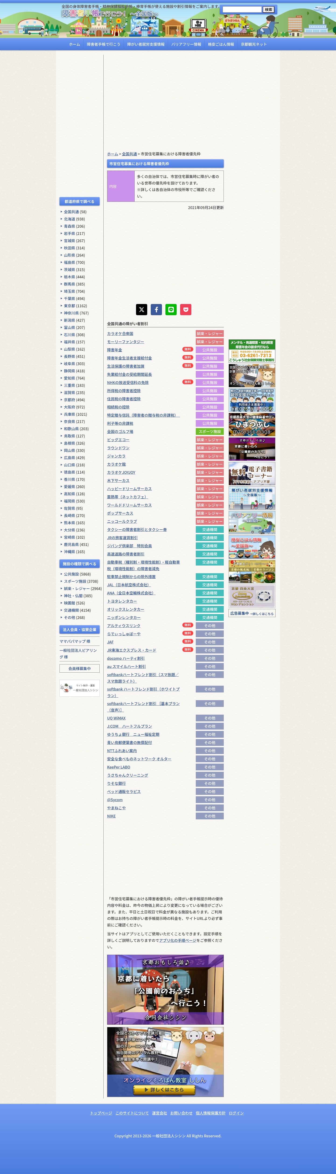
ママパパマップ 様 (75, 641)
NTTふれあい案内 (122, 750)
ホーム (74, 44)
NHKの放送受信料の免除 (128, 382)
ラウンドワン (118, 448)
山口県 (69, 465)
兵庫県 (69, 414)
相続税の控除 (118, 407)
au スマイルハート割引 (126, 666)
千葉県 (69, 298)
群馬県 (69, 284)
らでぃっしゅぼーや (124, 633)
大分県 (69, 530)
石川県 (69, 334)
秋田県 (69, 248)
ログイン (236, 1113)
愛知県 (69, 378)
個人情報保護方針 (211, 1113)
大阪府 (69, 407)
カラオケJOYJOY (121, 472)
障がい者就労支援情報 (145, 44)
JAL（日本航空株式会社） (129, 584)
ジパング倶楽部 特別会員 (129, 546)
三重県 (69, 385)
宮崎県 (69, 537)
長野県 (69, 356)
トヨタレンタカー (122, 601)
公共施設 (71, 574)
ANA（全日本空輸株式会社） (131, 593)
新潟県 (69, 320)
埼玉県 (69, 291)
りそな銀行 (116, 783)
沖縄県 (69, 551)
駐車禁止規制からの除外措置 (131, 576)
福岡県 (69, 501)
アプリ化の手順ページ (177, 940)
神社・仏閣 (73, 595)
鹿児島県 (71, 544)
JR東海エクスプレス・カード (131, 650)
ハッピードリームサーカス (129, 488)
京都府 (69, 399)
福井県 (69, 342)
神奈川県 (71, 313)
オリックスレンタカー (125, 609)
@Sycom (115, 799)
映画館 (69, 603)
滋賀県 (69, 392)
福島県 (69, 262)
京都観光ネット (254, 44)
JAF (110, 642)
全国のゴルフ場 (120, 431)
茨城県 (69, 269)
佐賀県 (69, 508)
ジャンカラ (116, 456)
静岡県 (69, 371)
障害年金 (114, 350)
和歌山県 (71, 428)
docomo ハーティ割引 (126, 658)
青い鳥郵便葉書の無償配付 (129, 742)
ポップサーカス (120, 513)
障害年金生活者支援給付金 (129, 358)
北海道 (69, 219)
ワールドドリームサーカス (129, 505)
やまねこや (116, 808)
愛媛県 (69, 486)
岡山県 (69, 450)
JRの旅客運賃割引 (122, 537)
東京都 (69, 305)
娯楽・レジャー (77, 588)
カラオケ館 (116, 464)
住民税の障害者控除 (124, 399)
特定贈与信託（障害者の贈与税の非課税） (143, 415)
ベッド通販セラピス (124, 791)
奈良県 (69, 421)
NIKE (111, 816)
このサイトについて (132, 1113)
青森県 (69, 226)
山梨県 (69, 349)
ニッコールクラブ (122, 521)
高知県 (69, 493)
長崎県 (69, 515)
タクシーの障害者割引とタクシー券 (137, 529)
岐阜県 (69, 363)
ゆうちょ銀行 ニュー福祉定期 (133, 734)
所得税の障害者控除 (124, 390)
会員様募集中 (79, 668)
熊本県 (69, 522)
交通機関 (71, 610)
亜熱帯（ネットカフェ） (127, 497)
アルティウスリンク (123, 625)
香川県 (69, 479)
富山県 (69, 327)
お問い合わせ (181, 1113)
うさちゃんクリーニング (127, 775)
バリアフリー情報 (186, 44)
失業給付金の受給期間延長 (129, 374)
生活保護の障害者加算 (125, 366)
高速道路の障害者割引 (125, 554)
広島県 (69, 457)
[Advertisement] (80, 125)
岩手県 (69, 233)
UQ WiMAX (116, 718)
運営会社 (159, 1113)
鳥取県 (69, 436)
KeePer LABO (118, 767)
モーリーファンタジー (125, 341)
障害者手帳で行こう (103, 44)
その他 (69, 617)
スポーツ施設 (75, 581)
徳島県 (69, 472)
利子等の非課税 (120, 423)
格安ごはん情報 (221, 44)
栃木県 (69, 277)
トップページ (101, 1113)
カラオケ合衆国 (120, 333)
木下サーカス (118, 480)
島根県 (69, 443)
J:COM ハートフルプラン (129, 726)
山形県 (69, 255)
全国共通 (71, 211)
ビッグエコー (118, 439)
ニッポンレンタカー (124, 617)
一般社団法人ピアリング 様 (78, 653)
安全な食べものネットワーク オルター (139, 759)
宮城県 (69, 240)
